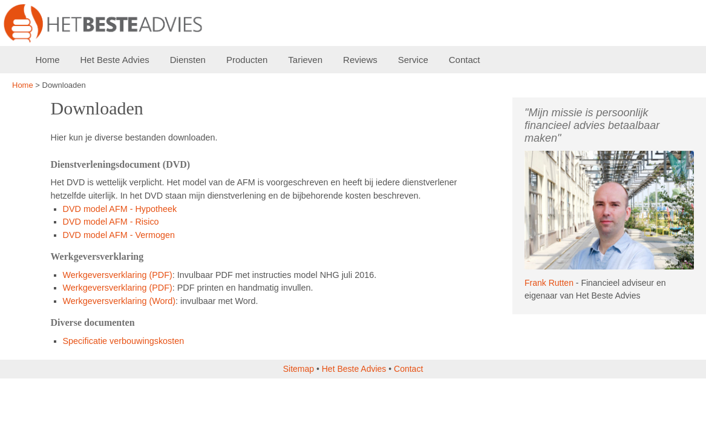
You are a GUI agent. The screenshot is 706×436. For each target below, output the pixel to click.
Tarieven (305, 59)
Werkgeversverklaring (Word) (119, 301)
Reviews (360, 59)
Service (413, 59)
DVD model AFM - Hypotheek (120, 209)
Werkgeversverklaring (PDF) (117, 275)
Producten (246, 59)
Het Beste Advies (114, 59)
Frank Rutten (549, 283)
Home (48, 59)
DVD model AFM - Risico (111, 221)
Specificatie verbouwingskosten (124, 341)
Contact (464, 59)
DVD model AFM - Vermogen (119, 235)
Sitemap (298, 369)
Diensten (188, 59)
